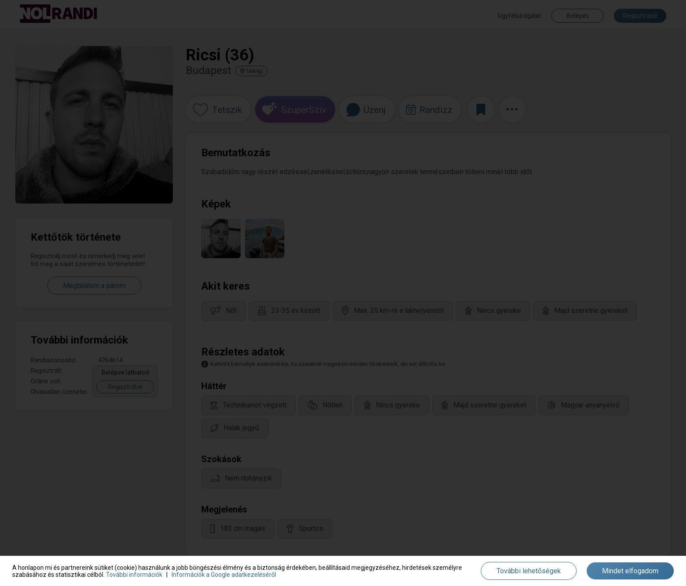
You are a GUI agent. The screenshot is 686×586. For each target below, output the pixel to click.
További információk (134, 574)
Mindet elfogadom (630, 571)
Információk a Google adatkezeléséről (224, 574)
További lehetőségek (529, 571)
